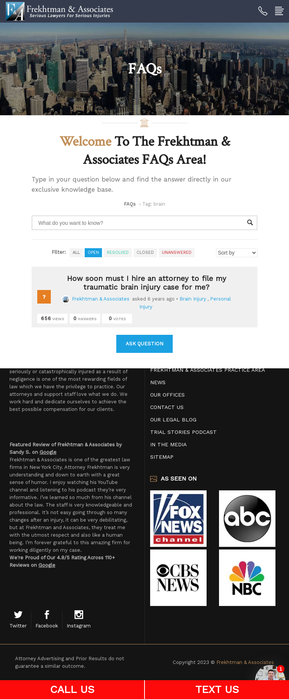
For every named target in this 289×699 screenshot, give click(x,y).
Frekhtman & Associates (95, 299)
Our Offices (167, 395)
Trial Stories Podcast (183, 432)
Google (48, 452)
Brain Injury (192, 299)
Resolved (118, 252)
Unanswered (177, 252)
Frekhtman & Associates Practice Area (207, 370)
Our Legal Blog (173, 420)
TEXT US (217, 689)
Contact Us (167, 407)
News (158, 382)
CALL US (72, 689)
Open (93, 252)
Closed (145, 252)
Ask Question (144, 343)
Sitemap (161, 457)
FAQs (130, 204)
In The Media (168, 444)
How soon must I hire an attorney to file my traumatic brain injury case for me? (146, 283)
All (76, 252)
